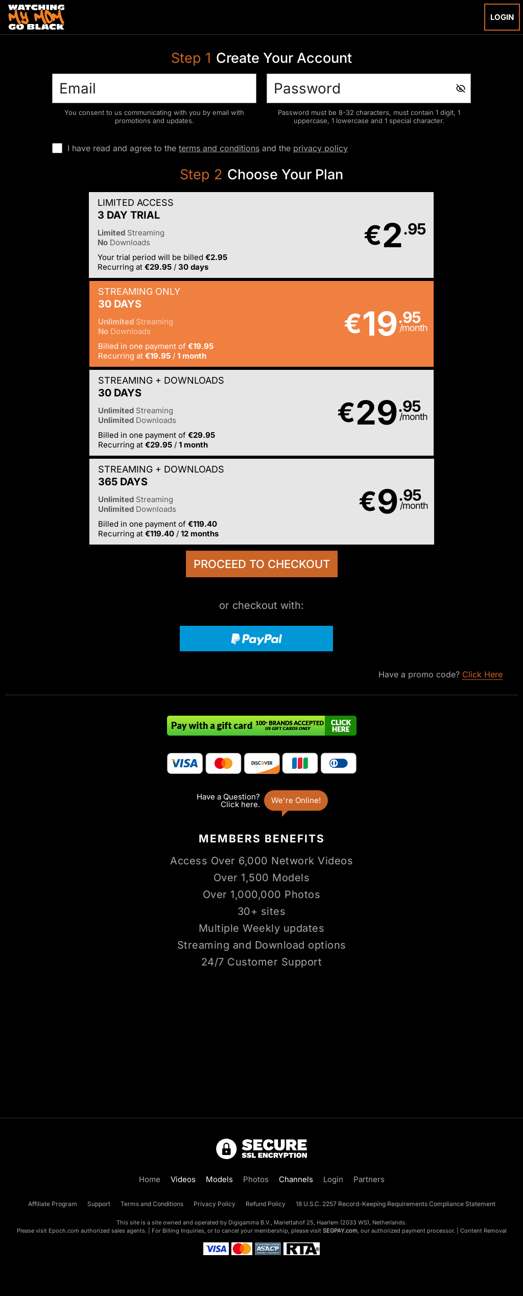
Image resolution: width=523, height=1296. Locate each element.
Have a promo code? (440, 497)
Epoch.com (64, 1230)
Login (502, 17)
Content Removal (483, 1230)
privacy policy (320, 148)
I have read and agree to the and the (207, 148)
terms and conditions (219, 148)
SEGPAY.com (340, 1230)
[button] (133, 235)
